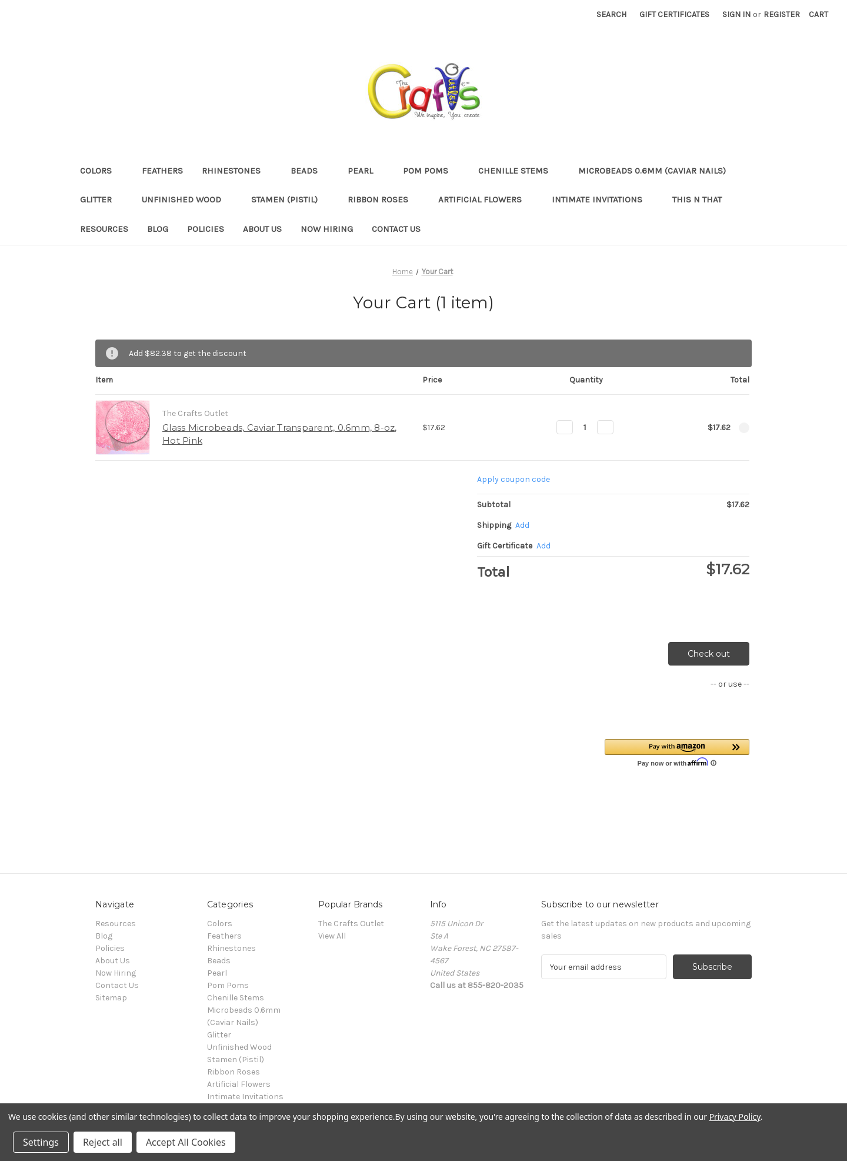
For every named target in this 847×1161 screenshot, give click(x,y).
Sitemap (111, 998)
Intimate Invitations (602, 199)
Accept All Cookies (186, 1142)
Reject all (102, 1142)
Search (611, 14)
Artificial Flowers (485, 199)
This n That (697, 199)
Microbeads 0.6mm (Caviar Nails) (657, 170)
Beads (310, 170)
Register (781, 14)
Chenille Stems (518, 170)
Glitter (101, 199)
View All (332, 936)
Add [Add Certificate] (543, 546)
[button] (677, 752)
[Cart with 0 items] (818, 14)
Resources (104, 229)
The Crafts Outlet (351, 924)
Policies (205, 229)
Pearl (366, 170)
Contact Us (396, 229)
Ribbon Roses (383, 199)
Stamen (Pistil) (290, 199)
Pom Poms (431, 170)
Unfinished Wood (187, 199)
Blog (157, 229)
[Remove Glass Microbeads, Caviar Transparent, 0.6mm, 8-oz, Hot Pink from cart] (744, 428)
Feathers (162, 170)
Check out (709, 653)
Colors (101, 170)
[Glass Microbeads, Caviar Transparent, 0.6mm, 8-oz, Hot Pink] (585, 427)
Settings (41, 1142)
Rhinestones (237, 170)
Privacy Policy (735, 1116)
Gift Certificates (674, 14)
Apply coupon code (513, 479)
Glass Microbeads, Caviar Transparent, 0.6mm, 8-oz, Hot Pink (279, 434)
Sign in (736, 14)
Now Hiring (327, 229)
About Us (262, 229)
